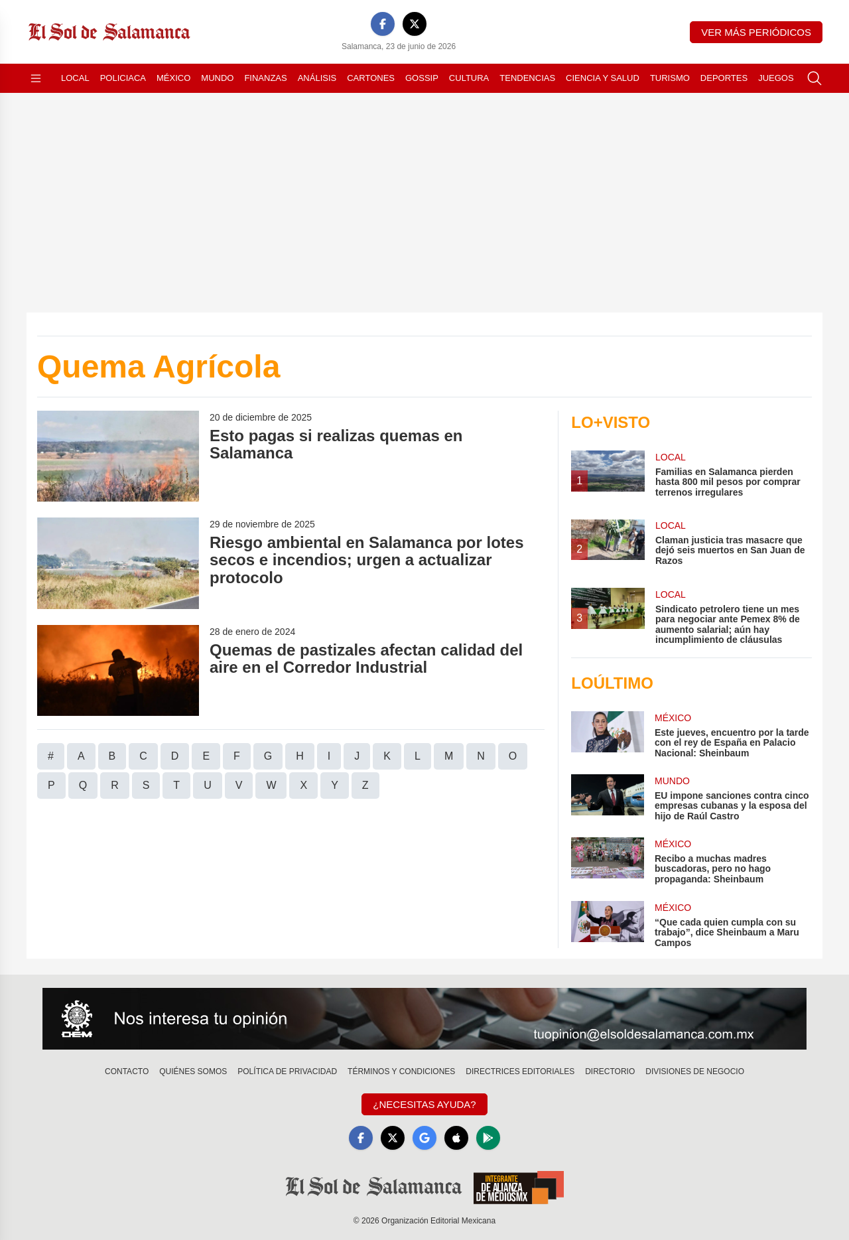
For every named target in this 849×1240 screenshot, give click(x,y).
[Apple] (456, 1138)
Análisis (317, 78)
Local (75, 78)
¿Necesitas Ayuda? (424, 1104)
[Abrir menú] (36, 78)
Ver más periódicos (756, 32)
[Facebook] (383, 24)
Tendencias (527, 78)
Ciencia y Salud (602, 78)
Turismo (670, 78)
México (173, 78)
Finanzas (265, 78)
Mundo (217, 78)
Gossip (421, 78)
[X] (414, 24)
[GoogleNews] (424, 1138)
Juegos (775, 78)
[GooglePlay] (488, 1138)
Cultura (469, 78)
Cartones (371, 78)
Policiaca (123, 78)
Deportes (724, 78)
